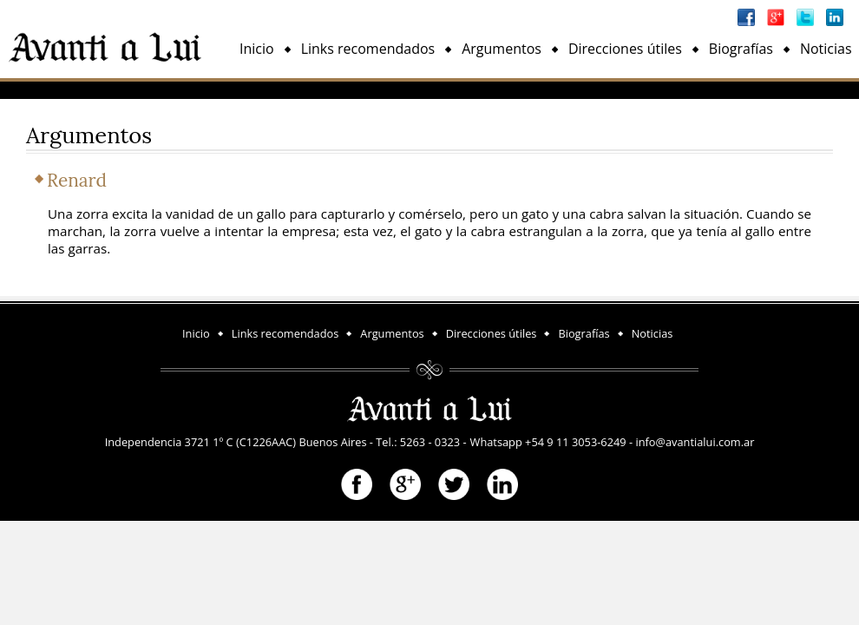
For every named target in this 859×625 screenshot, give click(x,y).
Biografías (741, 48)
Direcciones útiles (625, 48)
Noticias (826, 48)
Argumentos (501, 48)
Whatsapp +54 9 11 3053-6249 (548, 442)
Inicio (256, 48)
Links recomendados (368, 48)
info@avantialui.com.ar (694, 442)
